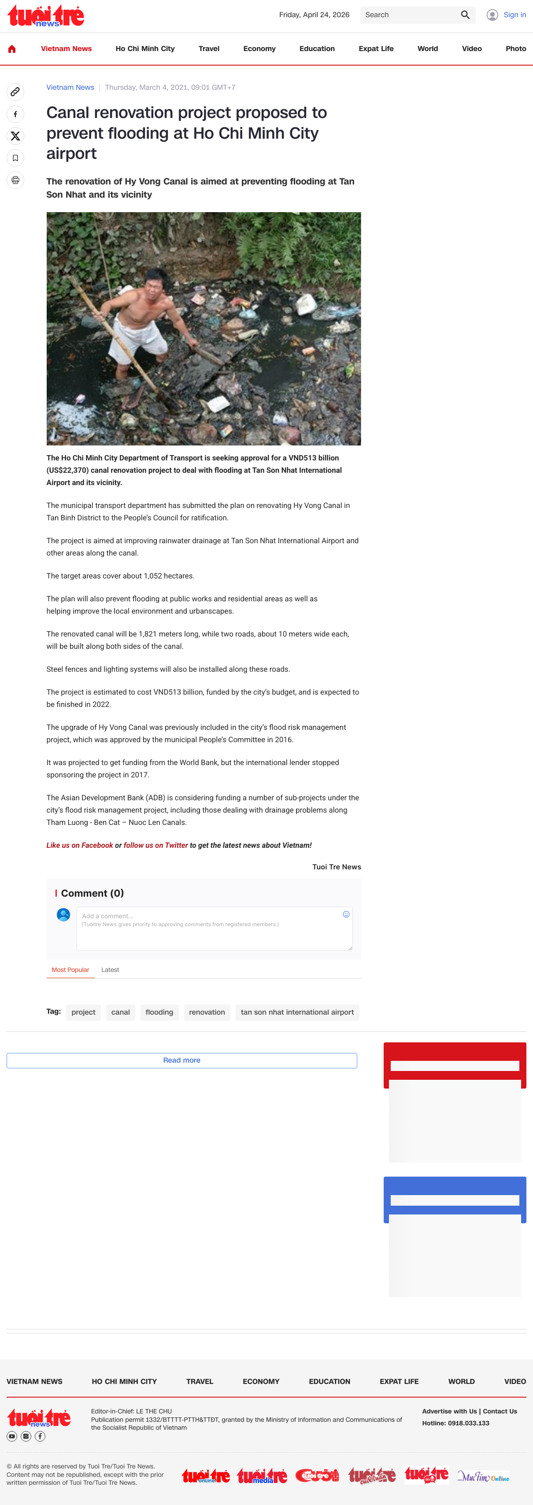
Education (317, 49)
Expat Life (376, 49)
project (83, 1012)
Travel (209, 49)
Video (472, 49)
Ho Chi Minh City (145, 49)
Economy (260, 49)
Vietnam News (66, 49)
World (428, 49)
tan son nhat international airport (297, 1012)
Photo (516, 49)
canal (120, 1012)
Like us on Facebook (80, 845)
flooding (160, 1012)
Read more (182, 1060)
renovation (207, 1012)
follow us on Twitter (156, 845)
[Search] (418, 15)
